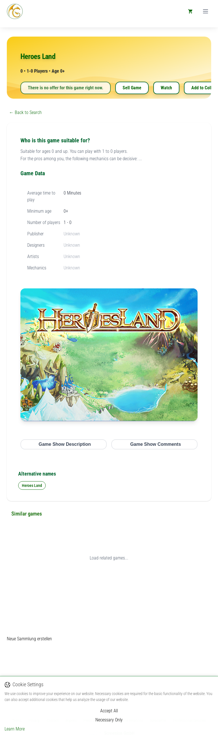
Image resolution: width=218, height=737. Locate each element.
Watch (166, 87)
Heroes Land (32, 485)
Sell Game (132, 87)
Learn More (15, 729)
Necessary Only (109, 720)
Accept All (109, 710)
